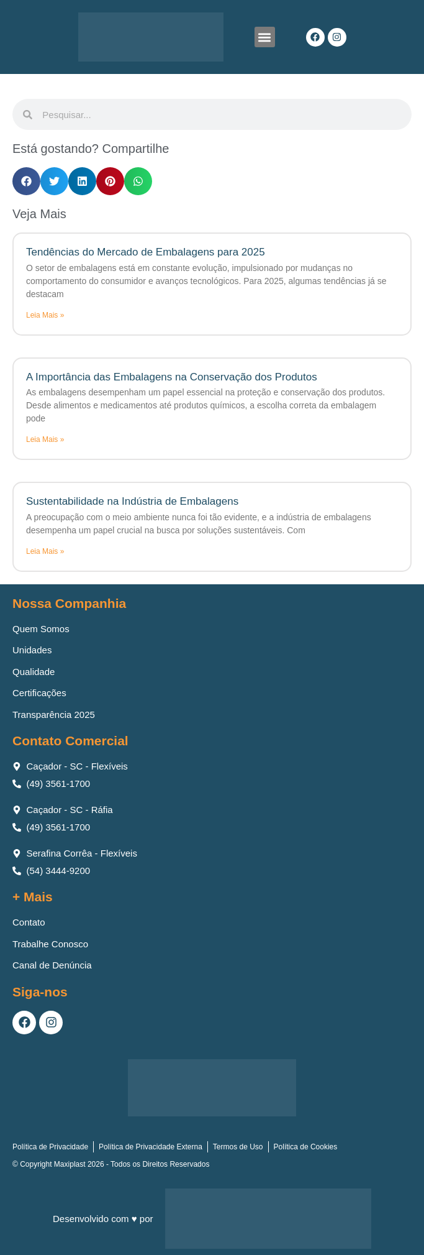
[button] (265, 37)
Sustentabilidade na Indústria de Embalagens (132, 501)
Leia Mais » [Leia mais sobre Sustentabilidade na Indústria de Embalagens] (45, 551)
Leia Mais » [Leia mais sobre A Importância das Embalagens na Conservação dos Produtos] (45, 439)
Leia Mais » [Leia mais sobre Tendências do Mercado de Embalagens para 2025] (45, 315)
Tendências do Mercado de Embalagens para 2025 (145, 252)
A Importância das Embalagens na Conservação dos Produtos (171, 377)
